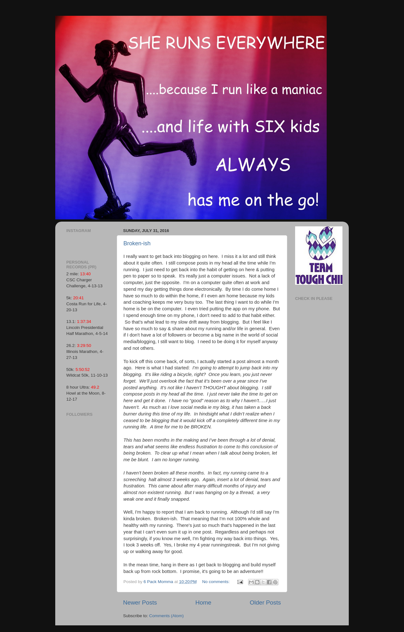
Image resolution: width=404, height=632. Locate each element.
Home (203, 602)
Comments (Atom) (166, 615)
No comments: (216, 581)
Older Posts (265, 602)
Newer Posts (140, 602)
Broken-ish (137, 243)
